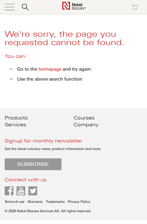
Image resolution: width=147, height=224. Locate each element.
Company (86, 125)
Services (15, 125)
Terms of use (14, 202)
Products (16, 118)
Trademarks (55, 202)
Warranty (35, 202)
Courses (84, 118)
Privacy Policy (79, 202)
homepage (49, 69)
